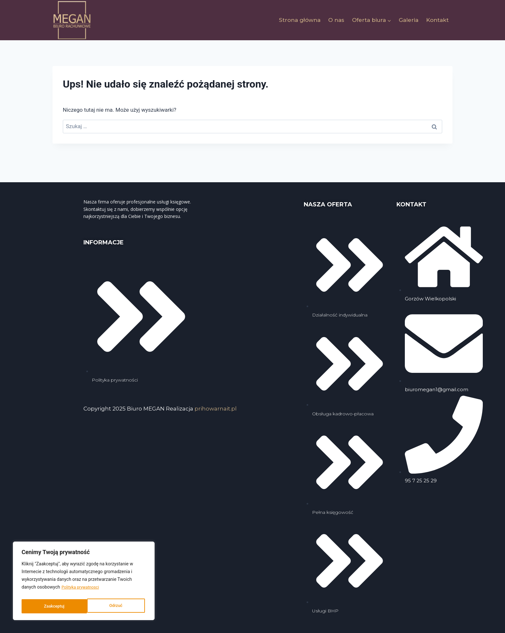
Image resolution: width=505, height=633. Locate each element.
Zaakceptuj (113, 606)
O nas (336, 20)
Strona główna (299, 20)
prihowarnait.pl (216, 408)
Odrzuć (50, 606)
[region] (84, 582)
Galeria (408, 20)
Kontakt (437, 20)
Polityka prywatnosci (82, 590)
